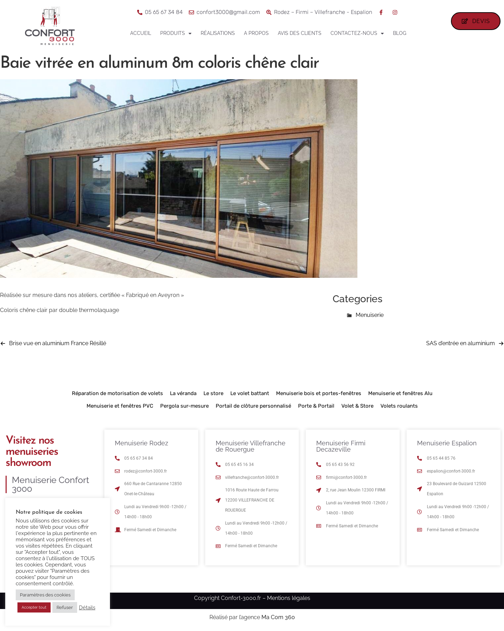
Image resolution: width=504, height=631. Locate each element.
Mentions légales (288, 598)
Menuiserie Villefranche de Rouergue (251, 446)
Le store (213, 393)
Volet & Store (357, 406)
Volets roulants (399, 406)
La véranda (183, 393)
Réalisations (218, 33)
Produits (176, 33)
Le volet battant (249, 393)
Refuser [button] (65, 607)
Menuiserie (370, 315)
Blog (399, 33)
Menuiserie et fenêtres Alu (400, 393)
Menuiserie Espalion (447, 443)
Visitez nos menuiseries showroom (32, 452)
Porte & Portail (316, 406)
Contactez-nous (357, 33)
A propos (256, 33)
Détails (87, 607)
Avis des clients (299, 33)
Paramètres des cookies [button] (45, 594)
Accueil (140, 33)
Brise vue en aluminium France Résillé (57, 343)
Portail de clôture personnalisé (253, 406)
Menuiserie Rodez (141, 443)
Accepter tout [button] (34, 607)
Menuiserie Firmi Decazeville (340, 446)
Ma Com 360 (278, 617)
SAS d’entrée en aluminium (460, 343)
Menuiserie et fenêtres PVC (120, 406)
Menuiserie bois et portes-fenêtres (318, 393)
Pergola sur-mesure (184, 406)
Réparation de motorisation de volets (117, 393)
